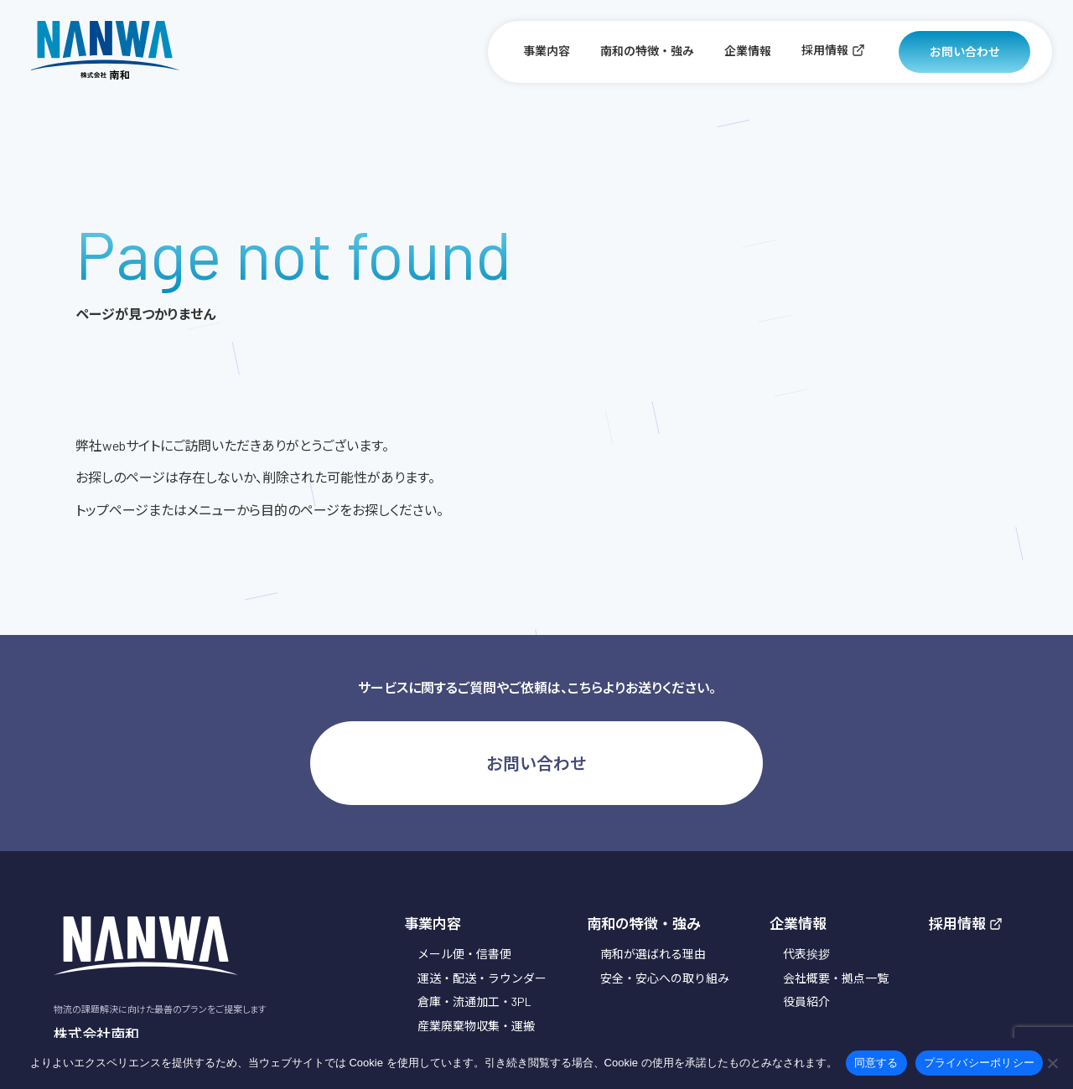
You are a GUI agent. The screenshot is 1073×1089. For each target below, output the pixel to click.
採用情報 (833, 50)
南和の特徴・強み (647, 51)
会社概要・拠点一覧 (836, 978)
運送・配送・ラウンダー (482, 978)
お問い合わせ (965, 51)
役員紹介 (806, 1001)
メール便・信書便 (464, 954)
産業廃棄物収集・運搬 (476, 1026)
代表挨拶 (806, 954)
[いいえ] (1052, 1063)
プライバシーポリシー (979, 1062)
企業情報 (747, 51)
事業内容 (546, 51)
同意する (876, 1062)
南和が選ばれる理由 (653, 954)
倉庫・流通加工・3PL (474, 1001)
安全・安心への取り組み (664, 978)
